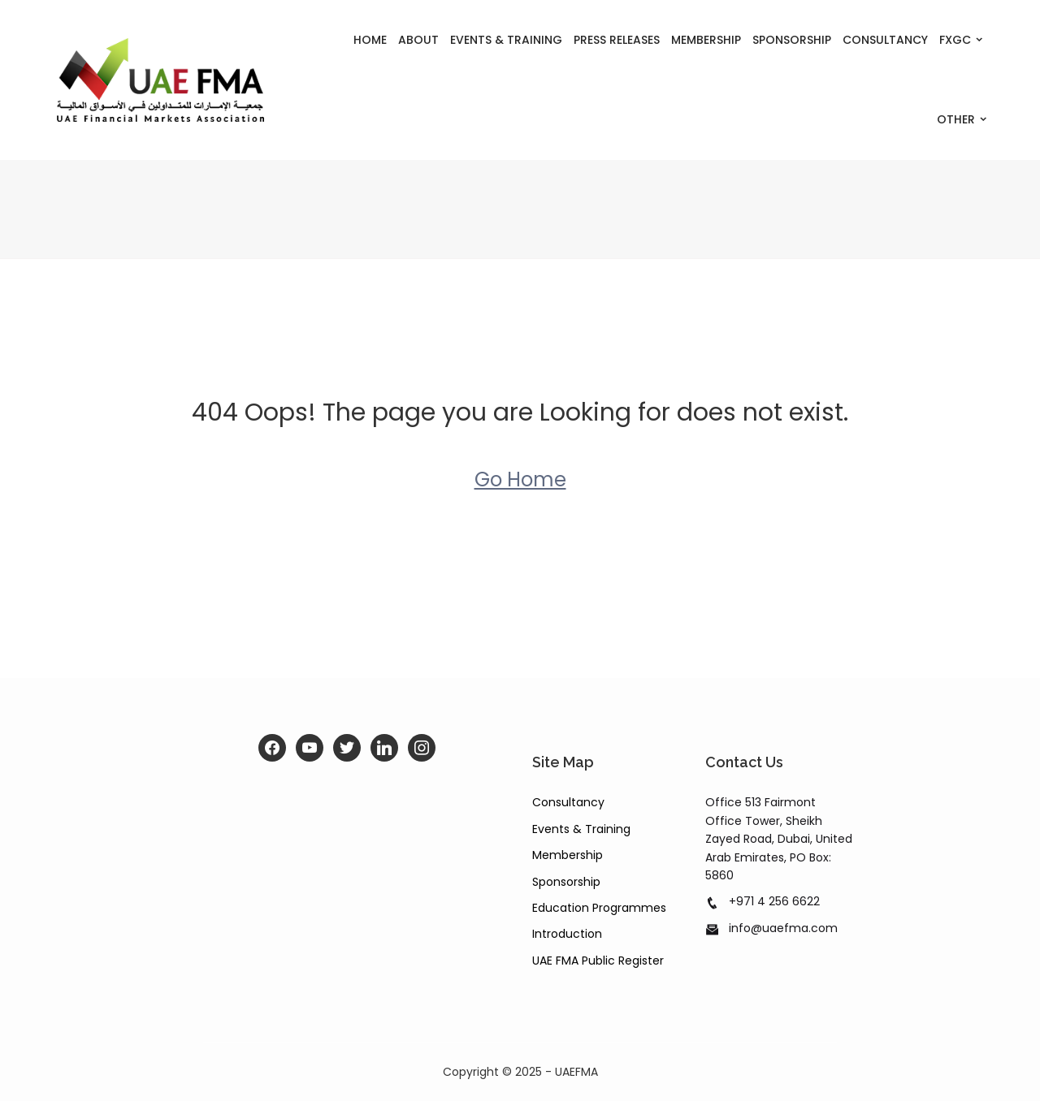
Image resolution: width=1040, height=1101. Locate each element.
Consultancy (885, 40)
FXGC (955, 40)
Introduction (567, 934)
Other (956, 119)
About (418, 40)
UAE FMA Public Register (598, 960)
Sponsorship (791, 40)
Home (370, 40)
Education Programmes (599, 908)
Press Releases (617, 40)
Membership (706, 40)
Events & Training (506, 40)
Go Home (520, 479)
